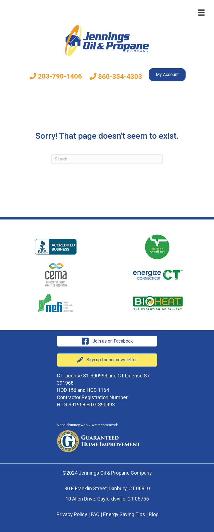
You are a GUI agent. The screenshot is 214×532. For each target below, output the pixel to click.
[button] (107, 341)
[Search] (107, 159)
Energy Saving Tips (124, 514)
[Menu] (201, 12)
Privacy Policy (72, 514)
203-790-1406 (56, 76)
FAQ (95, 514)
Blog (154, 514)
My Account (167, 74)
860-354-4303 (116, 76)
